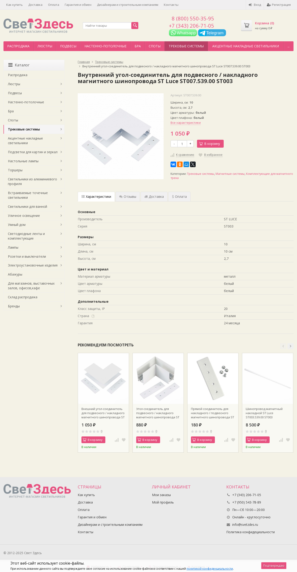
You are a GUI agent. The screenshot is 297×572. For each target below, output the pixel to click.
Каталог (18, 65)
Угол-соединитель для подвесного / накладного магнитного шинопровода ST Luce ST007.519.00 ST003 (157, 413)
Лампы (13, 247)
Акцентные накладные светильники (245, 46)
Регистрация (279, 5)
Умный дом (17, 224)
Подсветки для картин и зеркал (33, 152)
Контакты (171, 5)
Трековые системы (186, 46)
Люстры (45, 46)
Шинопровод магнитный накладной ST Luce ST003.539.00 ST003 (264, 413)
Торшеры (15, 170)
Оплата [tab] (179, 196)
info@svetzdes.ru (245, 524)
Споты (155, 46)
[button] (283, 346)
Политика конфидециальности (250, 532)
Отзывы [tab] (127, 196)
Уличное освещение (24, 215)
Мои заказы (161, 495)
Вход (255, 5)
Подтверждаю (273, 565)
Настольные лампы (23, 161)
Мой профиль (163, 502)
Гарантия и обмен (78, 5)
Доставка (35, 5)
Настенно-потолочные (105, 46)
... (288, 46)
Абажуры (15, 274)
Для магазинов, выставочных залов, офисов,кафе (31, 285)
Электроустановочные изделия (33, 265)
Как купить (14, 5)
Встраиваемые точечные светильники (28, 195)
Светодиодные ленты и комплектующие (26, 235)
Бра (138, 46)
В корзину (209, 143)
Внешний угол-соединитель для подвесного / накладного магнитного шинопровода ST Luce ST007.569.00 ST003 (103, 413)
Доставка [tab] (154, 196)
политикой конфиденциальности (210, 569)
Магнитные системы (230, 174)
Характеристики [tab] (96, 196)
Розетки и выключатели (27, 256)
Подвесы (68, 46)
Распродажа (18, 46)
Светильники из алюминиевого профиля (32, 181)
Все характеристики (186, 122)
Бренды (14, 306)
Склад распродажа (22, 297)
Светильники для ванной (27, 206)
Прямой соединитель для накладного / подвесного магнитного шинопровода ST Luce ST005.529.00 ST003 (212, 413)
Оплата (53, 5)
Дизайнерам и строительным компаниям (127, 5)
